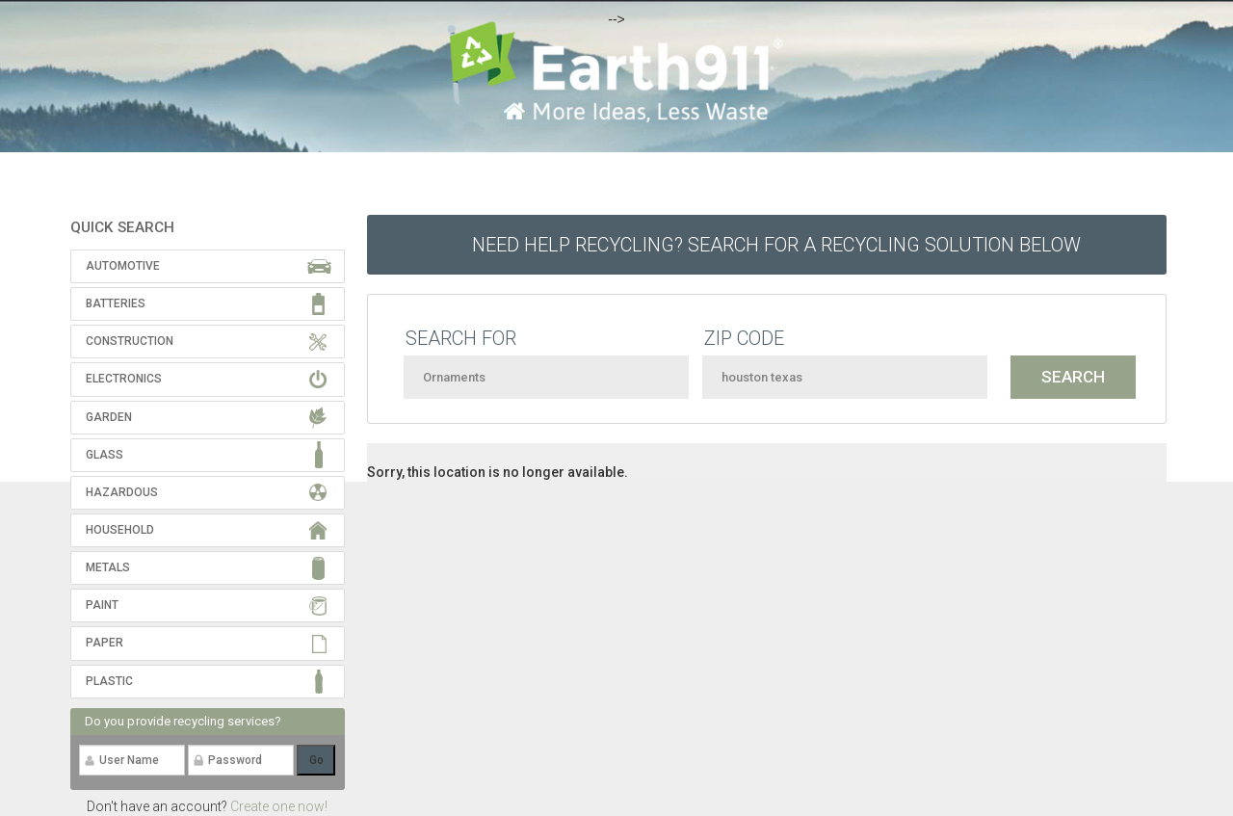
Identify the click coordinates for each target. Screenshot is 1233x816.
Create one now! (279, 806)
